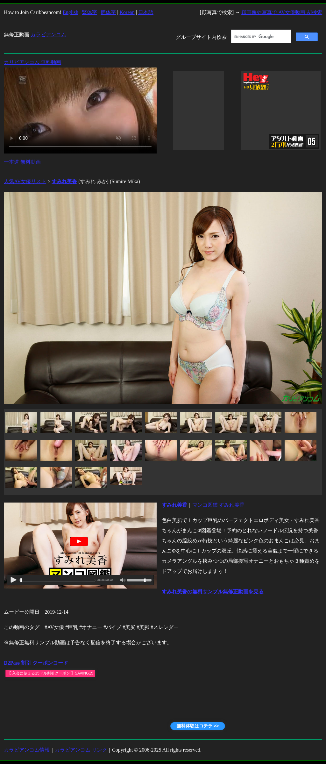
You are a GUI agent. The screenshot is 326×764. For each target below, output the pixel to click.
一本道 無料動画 (22, 162)
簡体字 (108, 12)
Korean (127, 12)
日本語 (145, 12)
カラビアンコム (48, 34)
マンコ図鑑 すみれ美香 (218, 505)
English (70, 12)
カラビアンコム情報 (27, 750)
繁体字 (89, 12)
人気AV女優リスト (25, 181)
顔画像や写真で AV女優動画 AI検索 (281, 12)
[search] (260, 36)
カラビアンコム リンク (81, 750)
